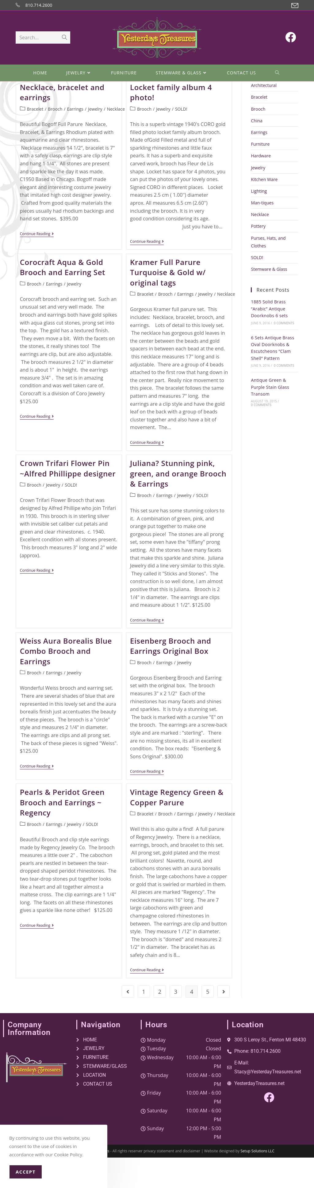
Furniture (260, 174)
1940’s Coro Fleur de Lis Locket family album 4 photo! (173, 117)
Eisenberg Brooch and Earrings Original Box (170, 676)
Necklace (116, 139)
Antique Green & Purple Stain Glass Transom (270, 417)
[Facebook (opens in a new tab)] (290, 38)
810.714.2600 (38, 5)
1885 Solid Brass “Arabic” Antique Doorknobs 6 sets (269, 339)
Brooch (55, 139)
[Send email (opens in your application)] (293, 5)
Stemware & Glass (269, 299)
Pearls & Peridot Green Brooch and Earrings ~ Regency (62, 832)
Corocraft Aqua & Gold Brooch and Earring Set (62, 297)
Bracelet (35, 139)
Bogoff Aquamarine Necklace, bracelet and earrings (62, 117)
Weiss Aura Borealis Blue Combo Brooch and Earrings (66, 681)
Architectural (264, 116)
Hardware (261, 186)
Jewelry (95, 139)
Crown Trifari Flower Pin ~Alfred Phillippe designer (68, 498)
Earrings (75, 139)
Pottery (258, 256)
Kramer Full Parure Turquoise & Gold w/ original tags (168, 302)
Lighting (259, 221)
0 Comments (284, 353)
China (256, 151)
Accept (26, 1172)
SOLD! (181, 139)
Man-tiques (262, 233)
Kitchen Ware (264, 210)
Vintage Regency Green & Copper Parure (177, 827)
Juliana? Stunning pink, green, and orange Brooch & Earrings (178, 503)
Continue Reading (37, 264)
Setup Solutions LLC (257, 1181)
